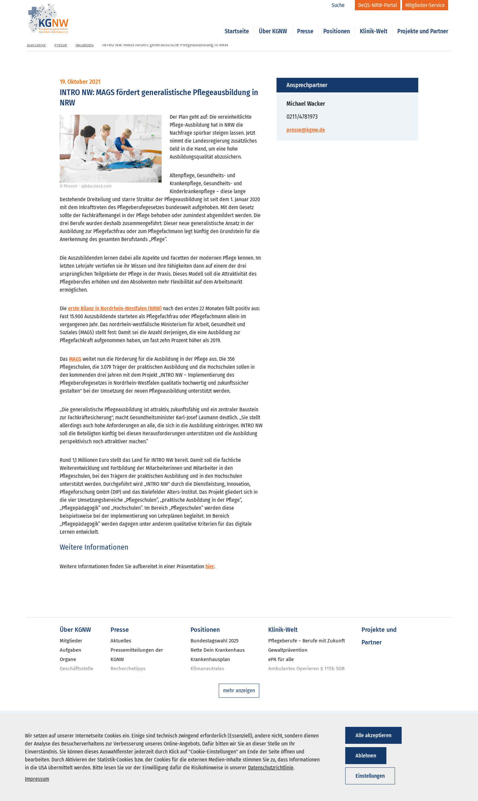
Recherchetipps (128, 669)
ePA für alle (281, 659)
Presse (305, 24)
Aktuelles (85, 45)
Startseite (237, 24)
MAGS (75, 359)
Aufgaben (70, 650)
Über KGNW (273, 24)
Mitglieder (71, 641)
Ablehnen (366, 755)
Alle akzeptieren (373, 735)
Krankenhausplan (210, 659)
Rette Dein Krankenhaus (218, 650)
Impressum (37, 779)
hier (209, 566)
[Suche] (341, 5)
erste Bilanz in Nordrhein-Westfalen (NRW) (115, 308)
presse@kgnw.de (305, 130)
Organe (68, 659)
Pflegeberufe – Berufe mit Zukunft (306, 641)
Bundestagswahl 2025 (215, 641)
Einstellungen (370, 776)
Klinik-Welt (373, 24)
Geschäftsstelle (76, 669)
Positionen (336, 24)
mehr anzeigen (239, 690)
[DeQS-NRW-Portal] (377, 5)
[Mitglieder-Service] (425, 5)
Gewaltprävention (287, 650)
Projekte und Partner (422, 24)
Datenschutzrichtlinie (270, 767)
